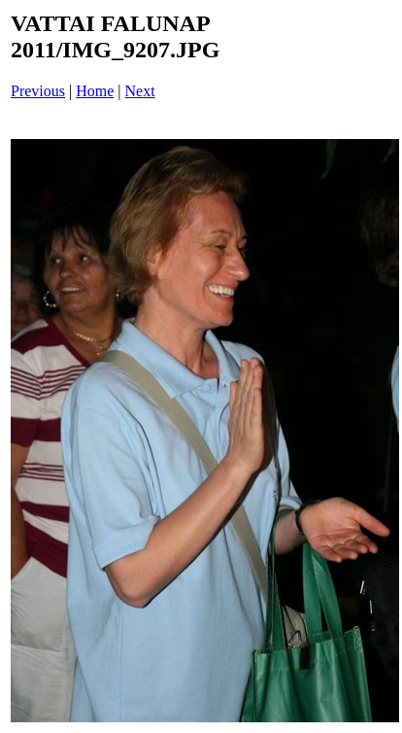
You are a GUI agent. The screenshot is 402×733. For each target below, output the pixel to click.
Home (95, 91)
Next (140, 91)
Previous (38, 91)
